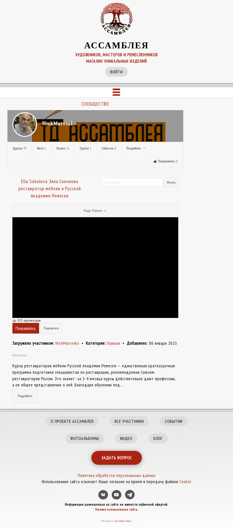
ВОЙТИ (116, 72)
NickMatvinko (59, 123)
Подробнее (136, 148)
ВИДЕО (126, 438)
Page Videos (95, 210)
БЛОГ (158, 438)
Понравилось (26, 328)
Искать (171, 182)
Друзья (20, 148)
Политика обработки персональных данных (116, 475)
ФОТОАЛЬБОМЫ (84, 438)
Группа (86, 148)
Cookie (185, 481)
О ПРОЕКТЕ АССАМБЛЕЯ (72, 421)
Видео (63, 148)
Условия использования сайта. (116, 509)
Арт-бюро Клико (123, 521)
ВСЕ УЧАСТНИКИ (129, 421)
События (109, 148)
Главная (114, 343)
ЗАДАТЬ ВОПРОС (116, 458)
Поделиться (51, 328)
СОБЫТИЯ (173, 421)
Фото (41, 148)
